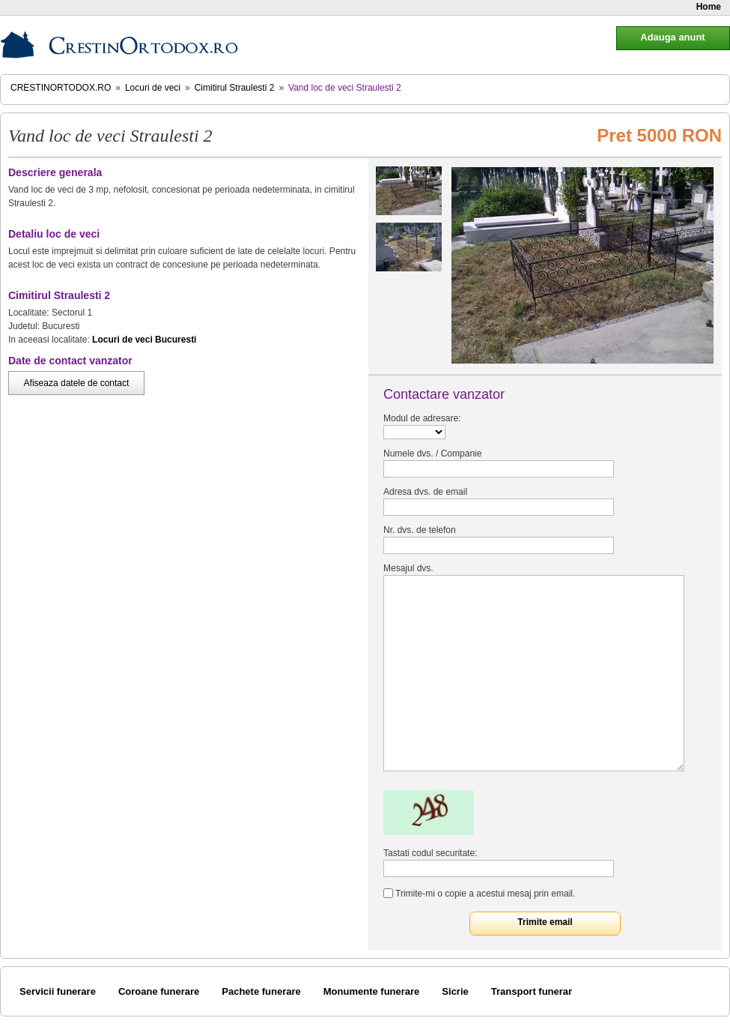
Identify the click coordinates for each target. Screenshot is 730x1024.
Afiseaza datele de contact (77, 383)
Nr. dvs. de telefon (419, 530)
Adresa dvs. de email (425, 492)
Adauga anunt (672, 37)
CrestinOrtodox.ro (60, 87)
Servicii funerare (57, 991)
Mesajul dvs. (408, 568)
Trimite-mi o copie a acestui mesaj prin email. (485, 893)
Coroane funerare (158, 991)
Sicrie (455, 991)
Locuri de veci (152, 87)
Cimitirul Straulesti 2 (235, 87)
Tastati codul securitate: (430, 853)
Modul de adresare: (421, 418)
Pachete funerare (261, 991)
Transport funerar (531, 991)
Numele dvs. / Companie (432, 453)
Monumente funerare (371, 991)
